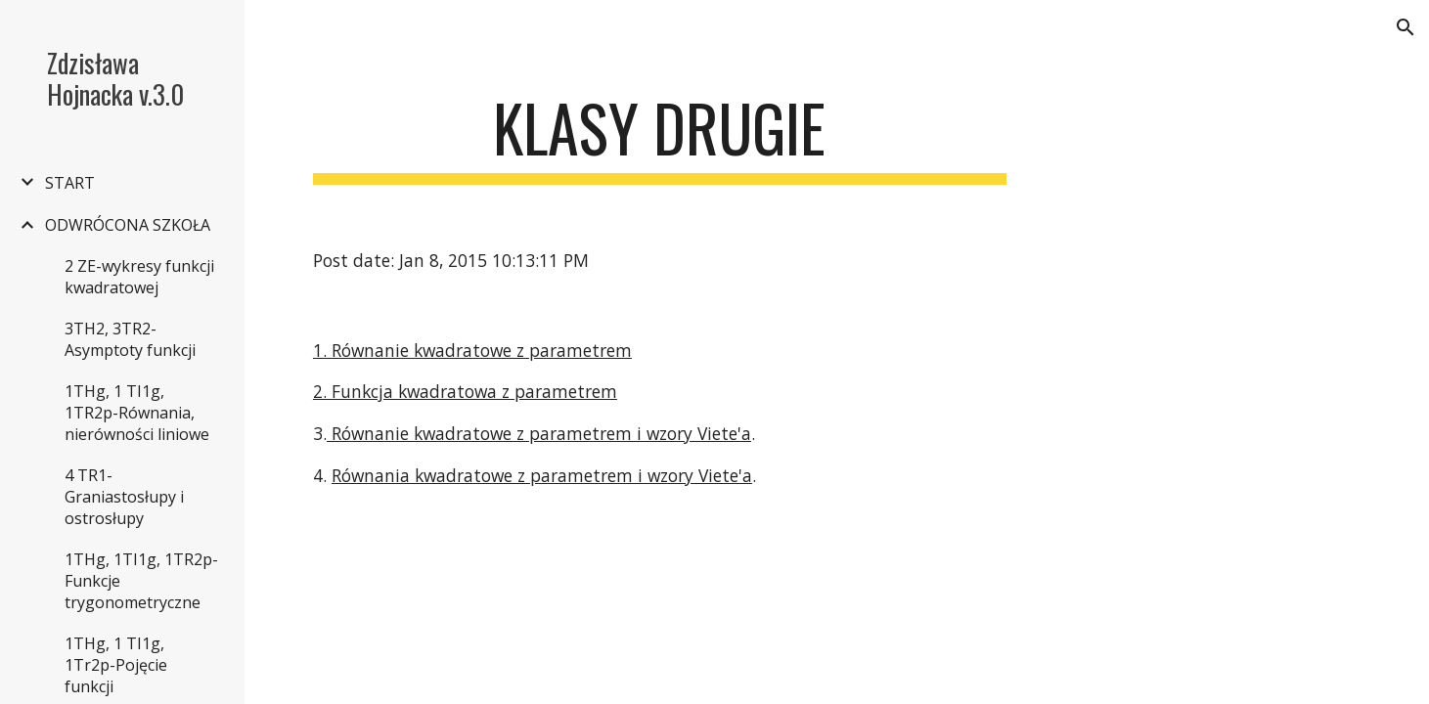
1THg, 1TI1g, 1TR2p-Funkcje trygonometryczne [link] (141, 581)
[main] (659, 137)
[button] (1405, 27)
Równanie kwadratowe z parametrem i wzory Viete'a (539, 433)
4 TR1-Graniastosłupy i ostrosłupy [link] (124, 496)
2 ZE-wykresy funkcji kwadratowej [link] (139, 276)
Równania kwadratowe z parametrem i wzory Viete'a (542, 475)
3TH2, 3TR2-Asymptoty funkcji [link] (130, 339)
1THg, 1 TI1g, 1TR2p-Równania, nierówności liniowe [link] (137, 412)
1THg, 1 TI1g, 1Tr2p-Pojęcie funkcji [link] (116, 665)
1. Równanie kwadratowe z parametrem (472, 350)
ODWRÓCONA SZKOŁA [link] (127, 225)
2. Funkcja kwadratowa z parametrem (465, 391)
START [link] (70, 183)
